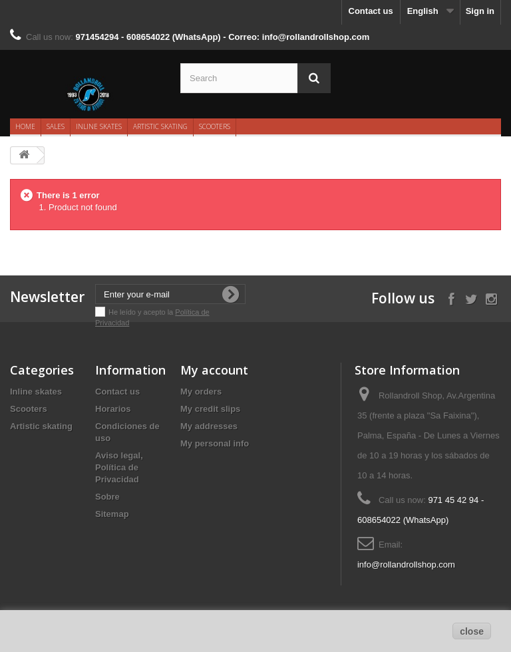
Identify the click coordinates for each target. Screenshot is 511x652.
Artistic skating (160, 126)
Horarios (112, 409)
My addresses (209, 426)
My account (214, 370)
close (472, 631)
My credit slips (210, 409)
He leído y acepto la (141, 312)
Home (25, 126)
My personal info (214, 443)
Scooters (214, 126)
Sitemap (112, 514)
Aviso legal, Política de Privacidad (119, 467)
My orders (201, 392)
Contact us (371, 11)
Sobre (107, 497)
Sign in (480, 11)
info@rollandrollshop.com (406, 565)
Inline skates (99, 126)
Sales (56, 126)
